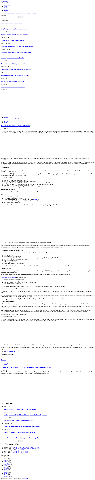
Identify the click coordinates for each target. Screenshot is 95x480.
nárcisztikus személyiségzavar (9, 277)
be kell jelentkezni (16, 357)
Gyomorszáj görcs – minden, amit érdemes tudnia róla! (20, 409)
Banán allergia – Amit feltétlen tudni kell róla (12, 58)
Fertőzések (6, 468)
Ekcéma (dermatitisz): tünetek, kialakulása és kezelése (14, 34)
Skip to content (4, 1)
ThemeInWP (25, 478)
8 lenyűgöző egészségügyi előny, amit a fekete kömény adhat (16, 69)
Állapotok (6, 460)
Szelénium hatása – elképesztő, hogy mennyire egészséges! (21, 438)
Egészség (6, 466)
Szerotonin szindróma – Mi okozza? (20, 451)
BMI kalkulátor (7, 5)
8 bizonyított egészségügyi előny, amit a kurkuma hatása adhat (22, 426)
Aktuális (6, 458)
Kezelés (5, 9)
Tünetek (5, 6)
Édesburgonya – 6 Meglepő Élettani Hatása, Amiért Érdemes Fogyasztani (25, 415)
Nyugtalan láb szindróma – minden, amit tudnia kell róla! (25, 447)
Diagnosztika (7, 464)
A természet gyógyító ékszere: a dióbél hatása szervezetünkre (16, 52)
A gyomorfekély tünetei (22, 450)
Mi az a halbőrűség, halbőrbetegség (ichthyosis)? (13, 63)
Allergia (5, 461)
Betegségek (6, 10)
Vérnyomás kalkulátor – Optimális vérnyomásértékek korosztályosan (20, 13)
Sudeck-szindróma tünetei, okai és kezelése (11, 23)
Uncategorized (7, 476)
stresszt (35, 199)
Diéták (5, 11)
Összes (5, 122)
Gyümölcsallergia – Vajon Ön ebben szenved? (12, 40)
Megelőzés (6, 7)
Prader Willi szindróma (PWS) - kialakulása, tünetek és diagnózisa (26, 367)
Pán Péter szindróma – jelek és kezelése (15, 126)
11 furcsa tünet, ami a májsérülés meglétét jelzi (12, 81)
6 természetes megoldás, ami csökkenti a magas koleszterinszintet (17, 46)
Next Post (3, 360)
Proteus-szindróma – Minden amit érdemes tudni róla (19, 432)
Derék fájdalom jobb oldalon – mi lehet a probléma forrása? (26, 448)
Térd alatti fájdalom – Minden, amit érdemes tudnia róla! (15, 75)
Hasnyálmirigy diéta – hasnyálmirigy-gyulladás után (14, 29)
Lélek (5, 470)
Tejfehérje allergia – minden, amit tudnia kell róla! (19, 420)
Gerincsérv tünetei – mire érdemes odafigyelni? (13, 87)
